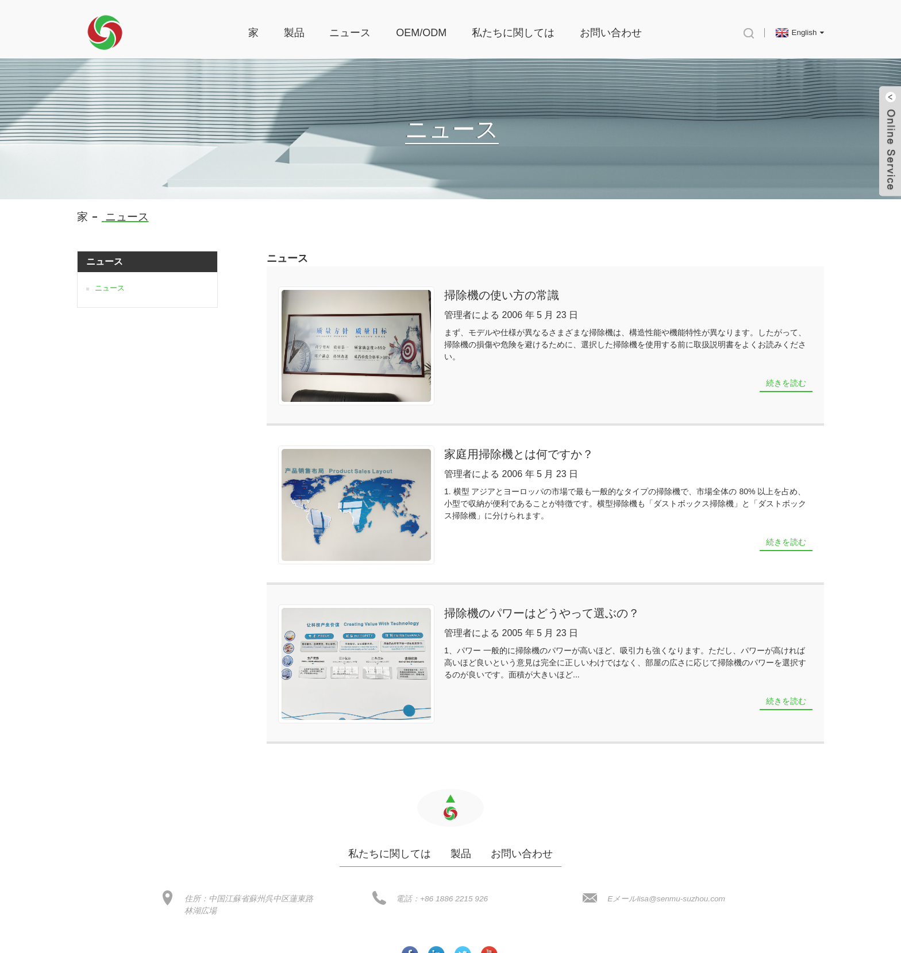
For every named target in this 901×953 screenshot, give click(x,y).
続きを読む (786, 364)
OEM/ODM (421, 26)
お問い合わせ (611, 26)
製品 (294, 26)
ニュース (350, 26)
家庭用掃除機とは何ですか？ (479, 422)
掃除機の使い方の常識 (462, 288)
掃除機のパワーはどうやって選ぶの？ (502, 567)
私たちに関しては (513, 26)
